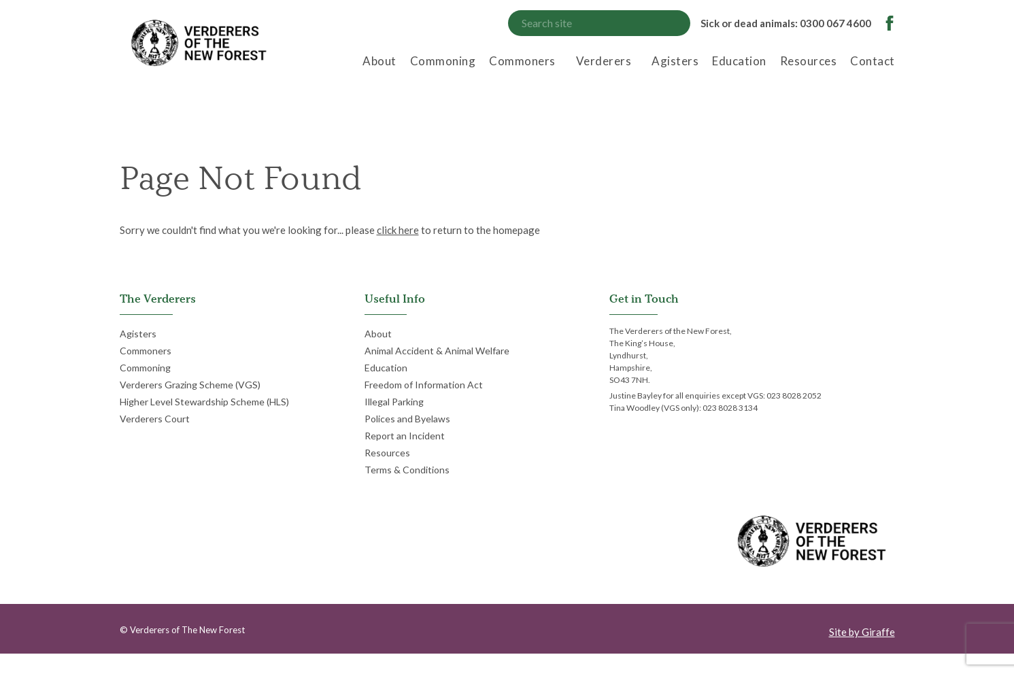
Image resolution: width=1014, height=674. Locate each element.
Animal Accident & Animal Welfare (437, 350)
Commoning (443, 61)
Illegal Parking (394, 401)
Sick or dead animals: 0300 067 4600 (785, 23)
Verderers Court (155, 418)
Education (739, 61)
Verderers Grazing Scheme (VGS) (190, 384)
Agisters (675, 61)
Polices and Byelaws (407, 418)
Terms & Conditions (407, 469)
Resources (808, 61)
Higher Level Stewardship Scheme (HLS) (204, 401)
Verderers (604, 61)
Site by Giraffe (862, 632)
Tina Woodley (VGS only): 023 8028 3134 (683, 408)
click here (398, 230)
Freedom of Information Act (424, 384)
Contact (872, 61)
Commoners (522, 61)
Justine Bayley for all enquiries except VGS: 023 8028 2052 (715, 395)
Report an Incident (405, 435)
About (379, 61)
